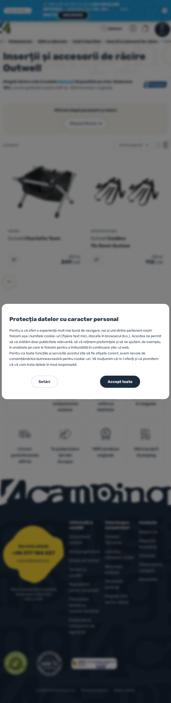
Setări (44, 381)
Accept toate (120, 381)
